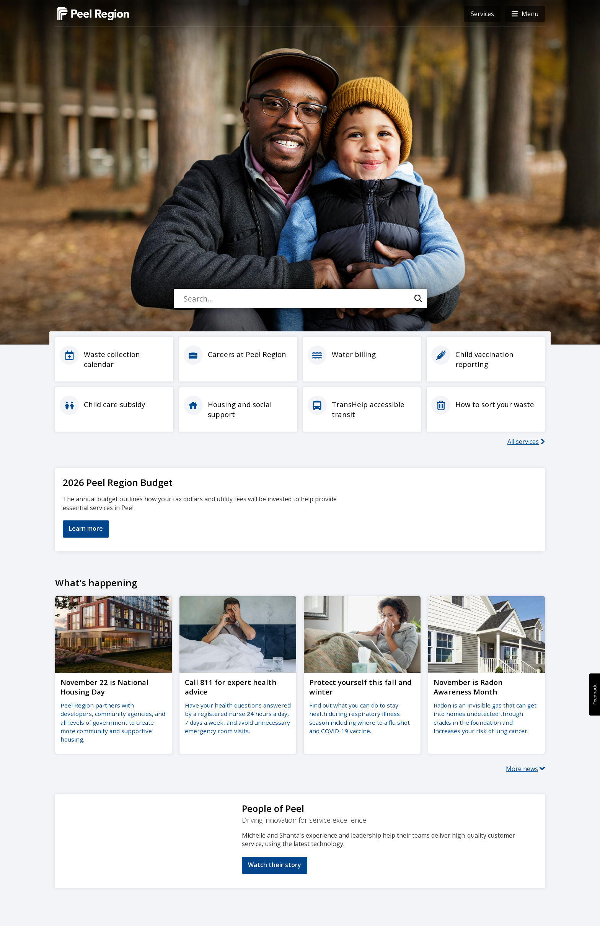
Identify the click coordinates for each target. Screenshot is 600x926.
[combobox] (300, 298)
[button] (525, 14)
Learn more (86, 528)
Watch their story (274, 864)
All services (523, 441)
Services (482, 14)
